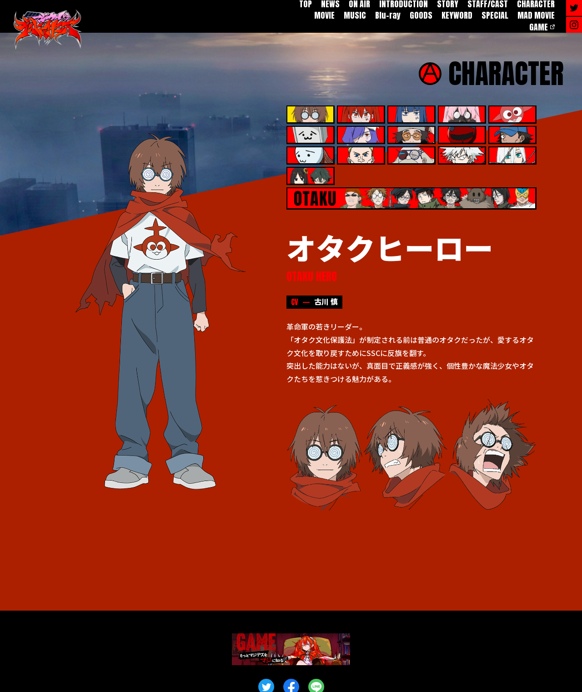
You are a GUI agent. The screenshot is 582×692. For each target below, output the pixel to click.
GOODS (421, 15)
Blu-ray (388, 15)
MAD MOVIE (536, 15)
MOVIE (324, 15)
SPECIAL (495, 15)
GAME (538, 27)
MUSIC (355, 15)
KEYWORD (457, 15)
